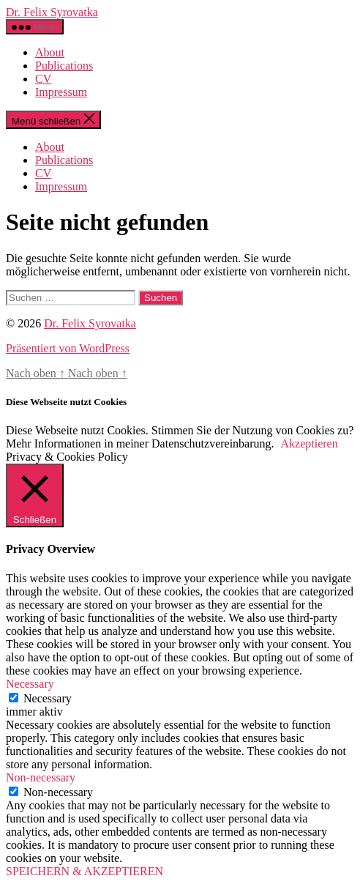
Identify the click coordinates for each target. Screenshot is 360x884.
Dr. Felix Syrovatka (52, 12)
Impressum (61, 92)
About (49, 52)
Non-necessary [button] (40, 777)
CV (43, 79)
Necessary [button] (30, 683)
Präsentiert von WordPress (68, 348)
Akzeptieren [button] (309, 443)
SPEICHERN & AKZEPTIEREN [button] (84, 871)
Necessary (47, 698)
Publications (64, 65)
